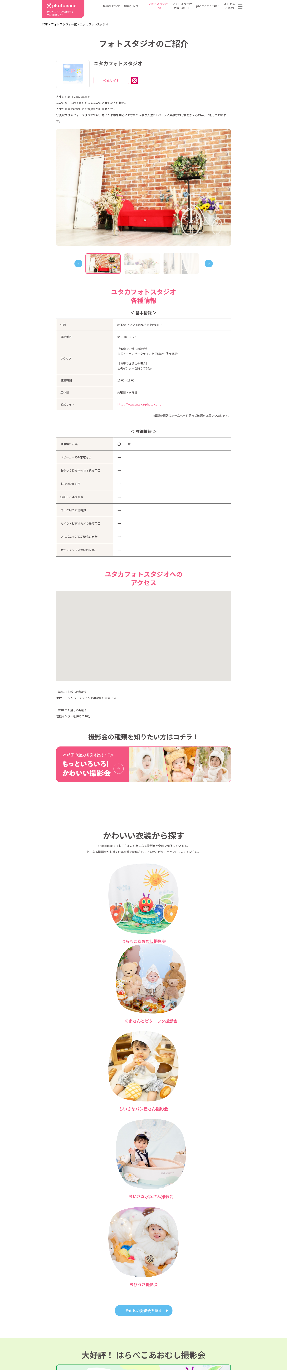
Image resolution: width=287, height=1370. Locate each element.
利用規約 (58, 1354)
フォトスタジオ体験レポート (182, 6)
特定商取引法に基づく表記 (97, 1354)
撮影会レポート (134, 6)
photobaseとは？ (208, 6)
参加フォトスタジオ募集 (219, 1354)
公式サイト (111, 80)
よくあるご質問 (229, 6)
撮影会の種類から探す (118, 1327)
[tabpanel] (143, 187)
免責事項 (181, 1354)
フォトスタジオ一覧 (158, 6)
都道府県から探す (115, 1321)
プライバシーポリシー (145, 1354)
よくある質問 (191, 1327)
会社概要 (145, 1333)
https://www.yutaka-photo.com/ (139, 404)
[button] (143, 632)
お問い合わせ (220, 1327)
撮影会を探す (111, 6)
